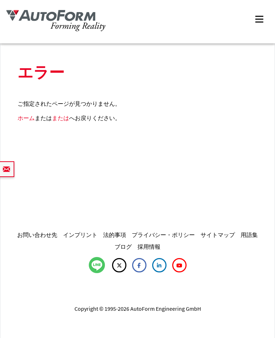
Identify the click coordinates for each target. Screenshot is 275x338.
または (60, 118)
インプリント (80, 234)
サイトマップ (218, 234)
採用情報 (149, 246)
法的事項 (114, 234)
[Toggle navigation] (259, 18)
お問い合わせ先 (37, 234)
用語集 (249, 234)
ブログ (123, 246)
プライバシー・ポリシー (163, 234)
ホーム (26, 118)
